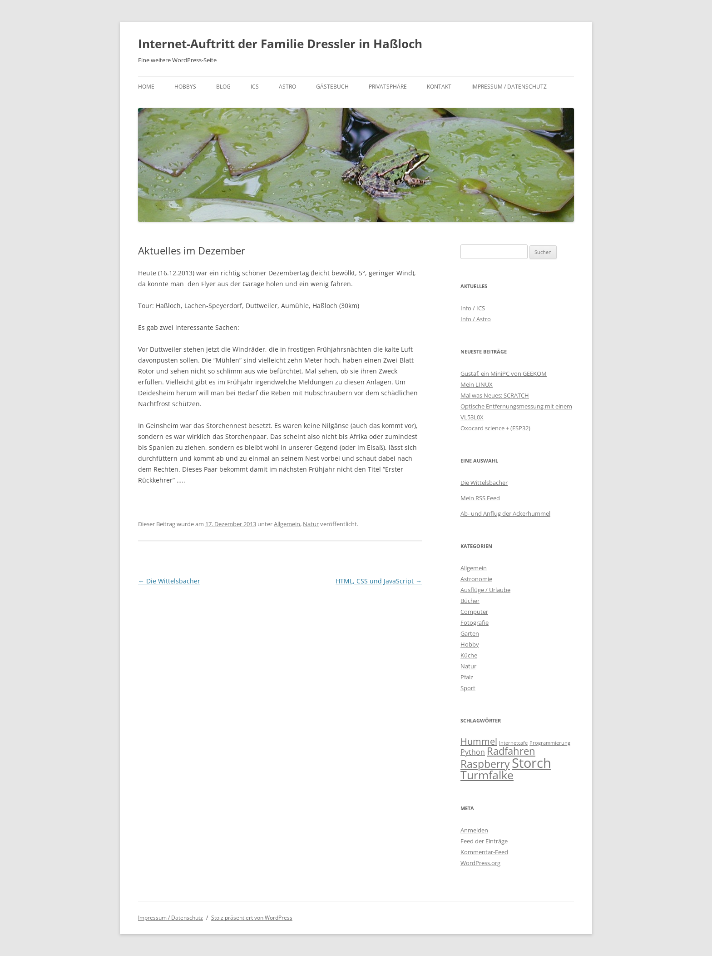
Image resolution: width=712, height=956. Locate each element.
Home (146, 86)
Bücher (470, 601)
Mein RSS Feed (480, 498)
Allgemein (287, 524)
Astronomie (476, 579)
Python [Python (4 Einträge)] (472, 752)
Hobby (469, 644)
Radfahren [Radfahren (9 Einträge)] (511, 751)
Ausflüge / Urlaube (485, 590)
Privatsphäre (388, 86)
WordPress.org (480, 863)
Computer (474, 611)
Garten (469, 633)
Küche (468, 655)
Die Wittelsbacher (169, 581)
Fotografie (474, 622)
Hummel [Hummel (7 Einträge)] (478, 741)
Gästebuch (332, 86)
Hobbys (185, 86)
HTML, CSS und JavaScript (379, 581)
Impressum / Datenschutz (509, 86)
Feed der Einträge (484, 841)
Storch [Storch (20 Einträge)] (531, 763)
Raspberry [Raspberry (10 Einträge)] (485, 764)
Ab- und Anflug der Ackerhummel (505, 513)
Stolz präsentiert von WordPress (251, 917)
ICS (255, 86)
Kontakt (439, 86)
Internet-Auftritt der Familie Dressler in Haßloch (280, 43)
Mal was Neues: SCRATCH (494, 395)
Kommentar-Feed (484, 852)
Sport (467, 688)
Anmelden (474, 830)
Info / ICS (472, 308)
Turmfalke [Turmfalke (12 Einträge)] (487, 774)
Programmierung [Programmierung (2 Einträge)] (549, 743)
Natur (311, 524)
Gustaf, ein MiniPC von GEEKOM (503, 373)
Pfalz (466, 677)
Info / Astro (475, 319)
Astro (287, 86)
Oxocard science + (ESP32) (495, 428)
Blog (223, 86)
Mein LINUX (476, 384)
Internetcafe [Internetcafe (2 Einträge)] (513, 743)
